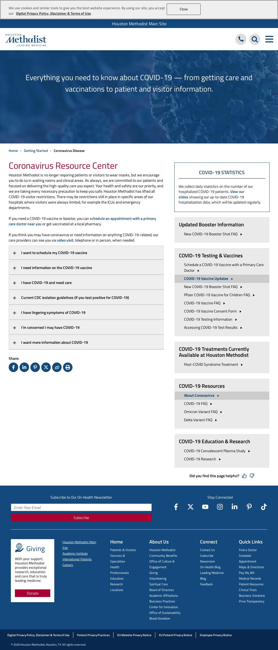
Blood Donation (159, 618)
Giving (153, 572)
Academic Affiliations (163, 595)
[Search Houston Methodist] (254, 39)
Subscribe (81, 517)
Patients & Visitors (123, 549)
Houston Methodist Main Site (139, 23)
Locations (116, 589)
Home (13, 150)
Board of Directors (161, 589)
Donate (33, 593)
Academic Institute (75, 553)
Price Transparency (251, 601)
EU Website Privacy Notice (134, 635)
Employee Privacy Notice (216, 635)
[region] (139, 9)
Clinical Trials (248, 589)
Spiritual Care (158, 584)
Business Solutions (252, 595)
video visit (65, 240)
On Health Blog (210, 567)
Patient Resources (251, 584)
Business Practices (162, 601)
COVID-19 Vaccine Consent (213, 311)
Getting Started (36, 150)
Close (184, 9)
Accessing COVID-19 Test (214, 327)
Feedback (206, 584)
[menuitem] (139, 23)
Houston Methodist (162, 549)
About (202, 395)
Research (116, 584)
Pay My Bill (246, 572)
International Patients (77, 559)
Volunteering (157, 578)
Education (117, 578)
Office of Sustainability (165, 612)
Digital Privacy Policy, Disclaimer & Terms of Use (38, 635)
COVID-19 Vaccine (209, 278)
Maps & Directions (251, 567)
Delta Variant (201, 420)
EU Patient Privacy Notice (175, 635)
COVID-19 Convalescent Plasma (218, 451)
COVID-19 (199, 403)
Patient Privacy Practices (93, 635)
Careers (67, 564)
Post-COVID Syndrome (214, 364)
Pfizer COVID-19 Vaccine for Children (220, 295)
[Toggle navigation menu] (269, 39)
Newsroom (207, 561)
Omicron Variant (204, 411)
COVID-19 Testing (211, 319)
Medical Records (250, 578)
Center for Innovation (163, 607)
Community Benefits (163, 555)
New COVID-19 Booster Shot (214, 234)
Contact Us (207, 549)
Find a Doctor (248, 549)
